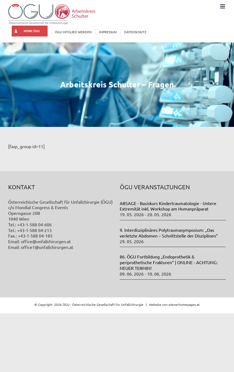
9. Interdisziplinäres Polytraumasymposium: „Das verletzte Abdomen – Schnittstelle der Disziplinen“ (169, 232)
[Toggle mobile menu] (223, 6)
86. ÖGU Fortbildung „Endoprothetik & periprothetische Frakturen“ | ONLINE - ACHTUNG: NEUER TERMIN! (169, 262)
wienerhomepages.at (184, 304)
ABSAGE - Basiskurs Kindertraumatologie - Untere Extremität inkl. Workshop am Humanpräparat (168, 206)
